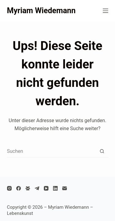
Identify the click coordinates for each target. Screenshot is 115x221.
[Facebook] (18, 188)
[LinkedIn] (55, 188)
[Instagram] (9, 188)
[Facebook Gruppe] (27, 188)
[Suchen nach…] (51, 151)
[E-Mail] (64, 188)
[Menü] (105, 11)
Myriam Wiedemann (41, 10)
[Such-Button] (102, 151)
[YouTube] (46, 188)
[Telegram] (37, 188)
